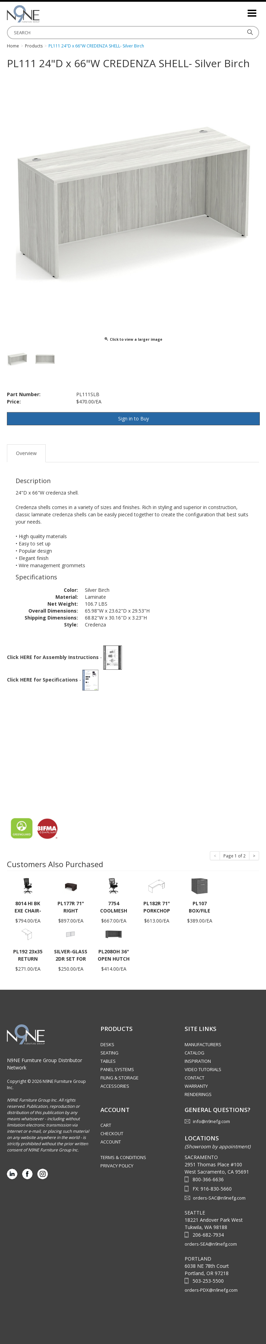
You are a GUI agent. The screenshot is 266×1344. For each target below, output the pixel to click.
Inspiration (198, 1061)
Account (110, 1142)
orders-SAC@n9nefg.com (219, 1198)
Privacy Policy (116, 1166)
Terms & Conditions (123, 1157)
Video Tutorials (203, 1069)
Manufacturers (203, 1044)
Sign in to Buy (133, 418)
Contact (194, 1078)
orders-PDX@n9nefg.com (211, 1290)
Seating (109, 1053)
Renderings (198, 1094)
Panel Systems (117, 1069)
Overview (26, 453)
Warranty (196, 1086)
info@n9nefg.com (211, 1121)
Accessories (114, 1086)
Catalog (194, 1053)
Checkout (111, 1133)
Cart (105, 1125)
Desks (107, 1044)
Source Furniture (41, 14)
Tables (108, 1061)
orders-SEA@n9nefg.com (211, 1244)
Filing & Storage (119, 1078)
